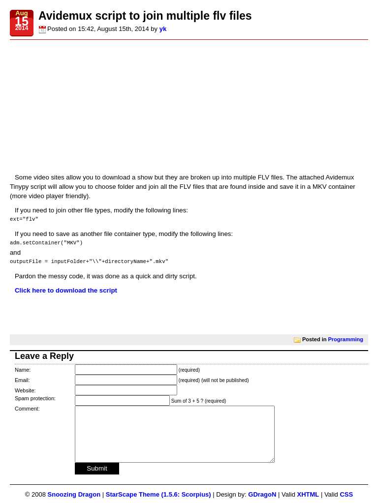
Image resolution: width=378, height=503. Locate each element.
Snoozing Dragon (74, 494)
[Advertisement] (189, 106)
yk (162, 28)
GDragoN (262, 494)
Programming (345, 339)
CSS (346, 494)
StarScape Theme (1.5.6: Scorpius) (158, 494)
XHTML (308, 494)
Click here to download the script (66, 290)
